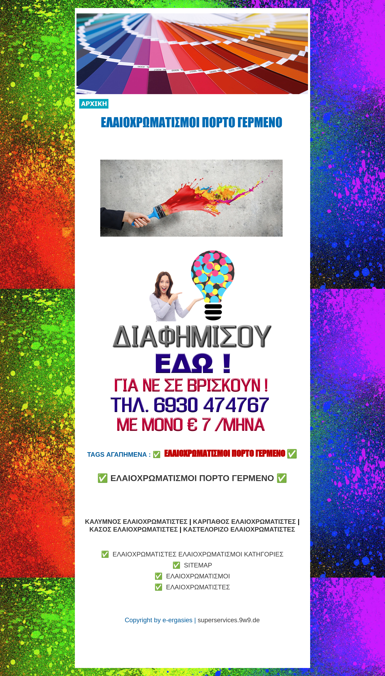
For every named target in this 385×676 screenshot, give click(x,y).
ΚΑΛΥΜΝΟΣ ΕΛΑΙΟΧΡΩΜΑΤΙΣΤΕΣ (136, 521)
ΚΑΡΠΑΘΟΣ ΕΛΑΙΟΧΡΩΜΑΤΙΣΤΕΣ (244, 521)
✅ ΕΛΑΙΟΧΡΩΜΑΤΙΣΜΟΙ (192, 576)
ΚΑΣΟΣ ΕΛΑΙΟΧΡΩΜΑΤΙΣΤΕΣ (133, 529)
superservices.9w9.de (229, 620)
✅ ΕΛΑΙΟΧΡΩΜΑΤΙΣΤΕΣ (192, 587)
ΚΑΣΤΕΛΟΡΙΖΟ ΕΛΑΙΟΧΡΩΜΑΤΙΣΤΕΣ (239, 529)
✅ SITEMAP (192, 565)
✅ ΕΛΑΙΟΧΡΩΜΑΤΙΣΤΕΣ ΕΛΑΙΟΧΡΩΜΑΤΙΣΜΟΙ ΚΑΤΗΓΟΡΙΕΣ (192, 554)
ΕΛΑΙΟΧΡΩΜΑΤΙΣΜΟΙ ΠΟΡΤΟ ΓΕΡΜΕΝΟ (192, 478)
